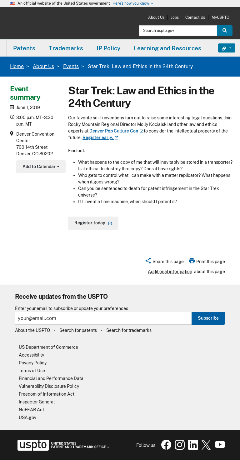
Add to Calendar (40, 167)
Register (100, 137)
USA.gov (27, 417)
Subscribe (208, 318)
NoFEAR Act (31, 409)
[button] (164, 262)
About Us (156, 17)
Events (71, 66)
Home (17, 66)
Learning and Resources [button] (167, 48)
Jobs (175, 17)
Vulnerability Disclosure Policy (49, 386)
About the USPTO (32, 330)
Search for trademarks (129, 330)
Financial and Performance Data (51, 378)
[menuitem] (24, 48)
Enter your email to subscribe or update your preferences (71, 308)
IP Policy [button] (108, 48)
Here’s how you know (133, 3)
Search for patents (78, 330)
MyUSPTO (220, 17)
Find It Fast (222, 48)
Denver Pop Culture (116, 130)
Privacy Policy (33, 362)
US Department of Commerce (48, 347)
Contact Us (195, 17)
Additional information (170, 271)
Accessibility (31, 355)
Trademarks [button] (66, 48)
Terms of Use (32, 370)
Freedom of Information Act (46, 394)
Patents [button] (24, 48)
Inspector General (37, 401)
